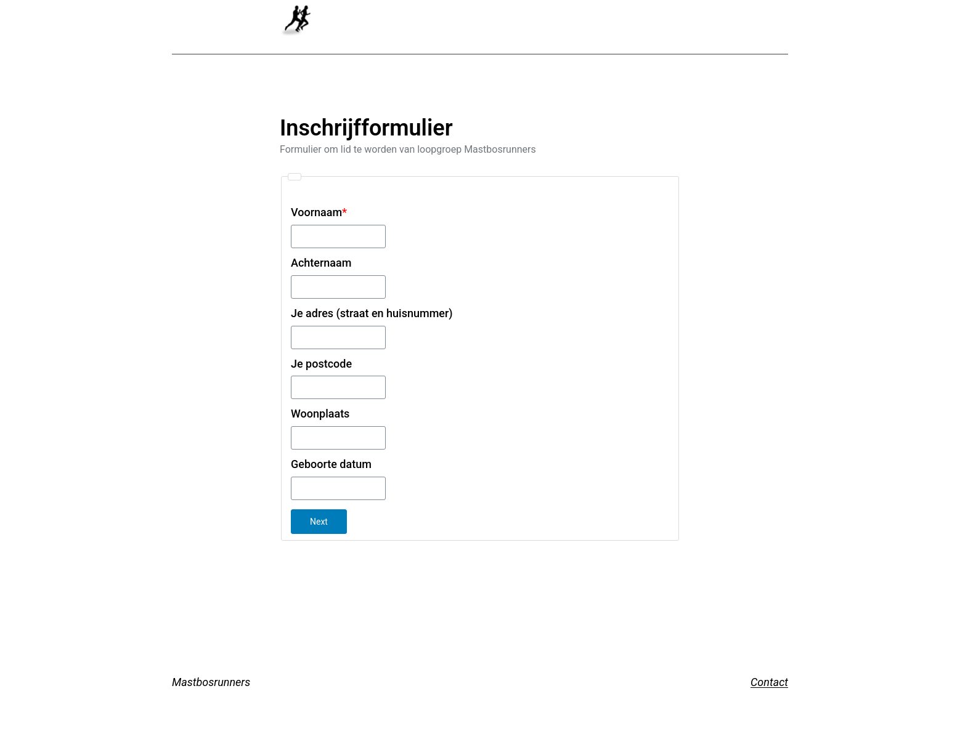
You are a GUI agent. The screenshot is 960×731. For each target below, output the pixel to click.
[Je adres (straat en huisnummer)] (338, 337)
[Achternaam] (338, 287)
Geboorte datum (331, 464)
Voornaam (319, 212)
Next (319, 522)
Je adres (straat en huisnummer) (372, 313)
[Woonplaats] (338, 438)
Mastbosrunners (211, 682)
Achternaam (321, 262)
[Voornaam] (338, 236)
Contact (769, 682)
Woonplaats (320, 413)
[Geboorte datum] (338, 488)
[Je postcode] (338, 387)
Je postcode (321, 363)
